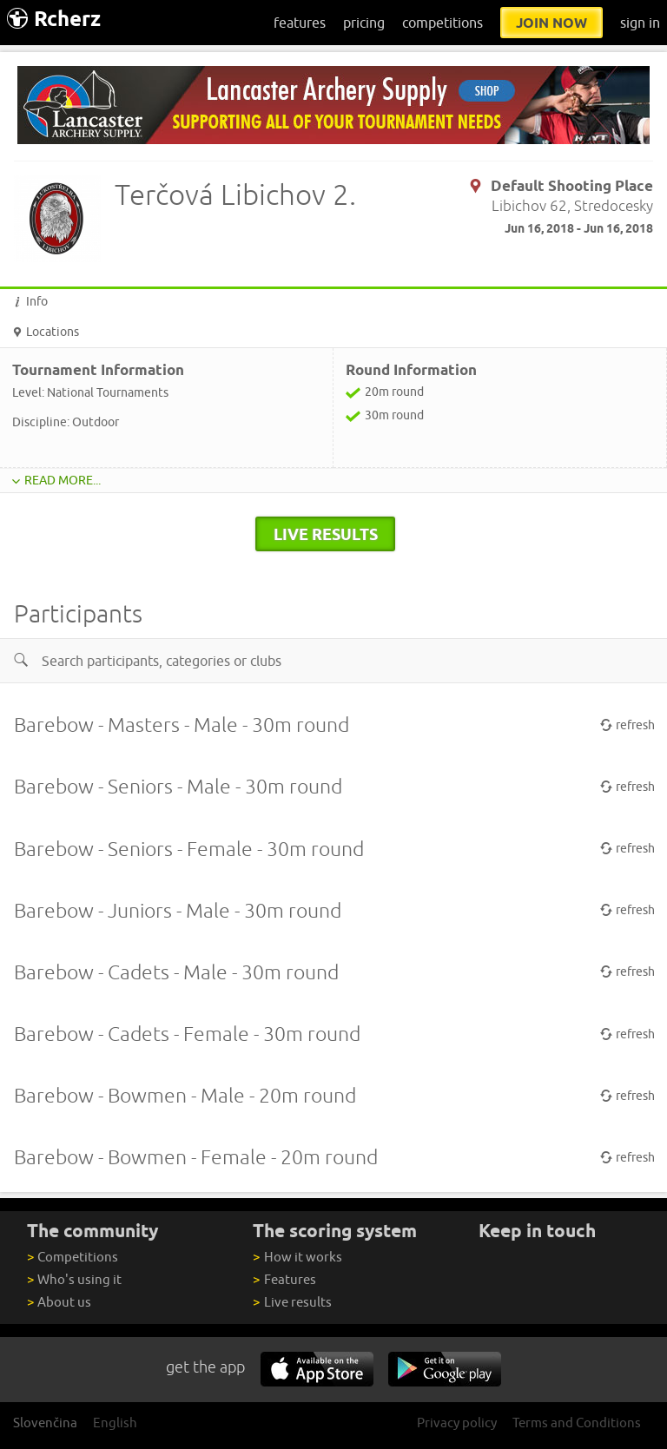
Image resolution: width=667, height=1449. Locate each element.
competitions (442, 22)
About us (59, 1301)
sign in (640, 22)
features (300, 22)
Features (284, 1279)
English (115, 1422)
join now (551, 22)
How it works (297, 1256)
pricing (364, 22)
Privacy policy (457, 1422)
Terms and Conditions (576, 1422)
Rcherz (54, 18)
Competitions (72, 1256)
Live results (292, 1301)
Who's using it (74, 1279)
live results (326, 534)
